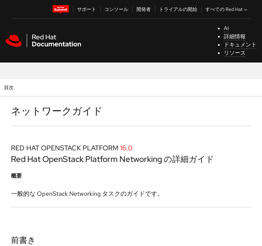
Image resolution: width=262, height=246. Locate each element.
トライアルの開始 (178, 9)
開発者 (143, 9)
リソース (235, 52)
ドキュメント (240, 44)
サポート (86, 9)
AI (226, 28)
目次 (10, 87)
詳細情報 (235, 36)
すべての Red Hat (227, 9)
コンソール (116, 9)
